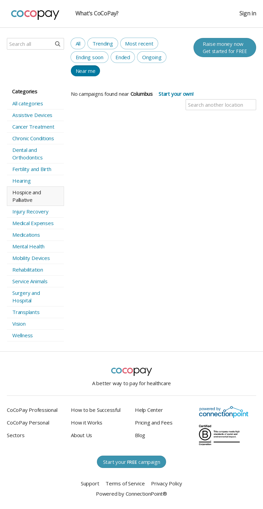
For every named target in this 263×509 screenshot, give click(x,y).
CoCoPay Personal (28, 422)
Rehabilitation (27, 269)
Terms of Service (125, 483)
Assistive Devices (32, 115)
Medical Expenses (32, 223)
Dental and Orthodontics (27, 153)
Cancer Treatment (33, 126)
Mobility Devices (31, 257)
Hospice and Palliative (26, 196)
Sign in (247, 13)
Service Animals (30, 281)
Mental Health (28, 246)
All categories (27, 103)
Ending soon (90, 57)
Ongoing (151, 57)
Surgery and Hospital (26, 296)
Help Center (149, 409)
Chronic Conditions (33, 138)
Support (90, 483)
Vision (19, 323)
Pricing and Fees (153, 422)
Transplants (26, 312)
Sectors (15, 435)
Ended (122, 57)
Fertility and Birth (31, 169)
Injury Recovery (30, 211)
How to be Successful (96, 409)
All (78, 43)
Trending (102, 43)
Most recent (139, 43)
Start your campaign (131, 461)
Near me (86, 70)
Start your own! (176, 93)
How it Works (86, 422)
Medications (26, 234)
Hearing (21, 180)
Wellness (22, 335)
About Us (81, 435)
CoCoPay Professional (32, 409)
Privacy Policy (166, 483)
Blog (140, 435)
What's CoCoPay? (97, 13)
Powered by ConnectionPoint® (131, 493)
